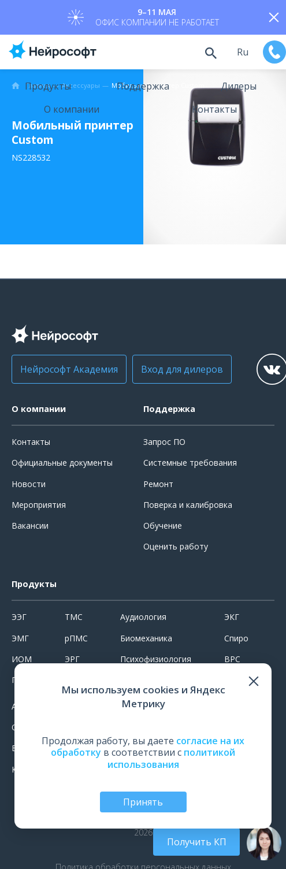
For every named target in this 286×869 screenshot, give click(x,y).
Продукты (48, 86)
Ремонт (158, 483)
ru (242, 52)
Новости (29, 483)
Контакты (214, 109)
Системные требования (190, 462)
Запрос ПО (164, 441)
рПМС (76, 638)
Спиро (236, 638)
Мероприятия (39, 504)
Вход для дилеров (182, 369)
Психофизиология (155, 658)
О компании (71, 109)
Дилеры (239, 86)
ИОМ (22, 658)
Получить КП (196, 841)
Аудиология (143, 616)
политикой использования (171, 758)
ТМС (74, 616)
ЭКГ (231, 616)
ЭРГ (72, 658)
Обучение (162, 525)
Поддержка (143, 86)
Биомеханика (146, 638)
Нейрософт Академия (69, 369)
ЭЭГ (19, 616)
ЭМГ (20, 638)
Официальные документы (62, 462)
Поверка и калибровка (187, 504)
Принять (143, 802)
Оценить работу (175, 546)
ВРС (232, 658)
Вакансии (30, 525)
